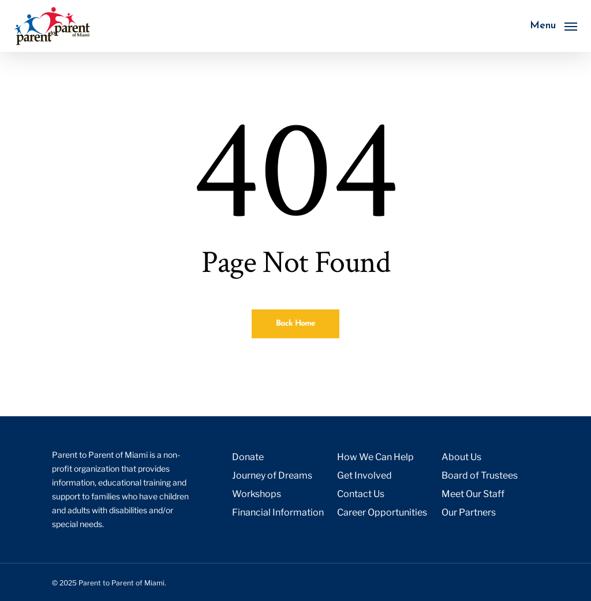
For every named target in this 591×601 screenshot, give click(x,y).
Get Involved (364, 475)
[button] (553, 26)
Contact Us (360, 493)
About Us (461, 456)
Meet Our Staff (473, 493)
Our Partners (469, 512)
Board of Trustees (480, 475)
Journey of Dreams (272, 475)
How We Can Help (375, 456)
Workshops (256, 493)
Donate (248, 456)
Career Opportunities (382, 512)
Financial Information (278, 512)
